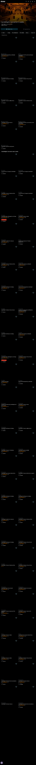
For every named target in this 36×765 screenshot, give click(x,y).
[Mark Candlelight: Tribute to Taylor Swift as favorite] (33, 594)
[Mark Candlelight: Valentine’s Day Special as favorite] (16, 129)
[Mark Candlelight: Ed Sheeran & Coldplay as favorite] (16, 61)
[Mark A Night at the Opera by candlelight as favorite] (33, 247)
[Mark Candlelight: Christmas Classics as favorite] (16, 105)
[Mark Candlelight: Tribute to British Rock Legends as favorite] (33, 456)
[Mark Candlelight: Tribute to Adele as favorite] (33, 199)
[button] (3, 33)
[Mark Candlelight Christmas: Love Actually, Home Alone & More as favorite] (33, 105)
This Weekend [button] (15, 32)
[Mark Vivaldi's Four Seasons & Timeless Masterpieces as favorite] (33, 224)
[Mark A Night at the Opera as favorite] (16, 364)
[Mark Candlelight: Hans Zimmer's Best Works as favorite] (16, 456)
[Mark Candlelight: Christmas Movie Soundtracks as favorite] (16, 664)
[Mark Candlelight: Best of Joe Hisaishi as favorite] (16, 571)
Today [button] (9, 32)
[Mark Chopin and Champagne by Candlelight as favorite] (33, 270)
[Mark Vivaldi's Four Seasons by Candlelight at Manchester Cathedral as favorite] (33, 292)
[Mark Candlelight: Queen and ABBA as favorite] (33, 433)
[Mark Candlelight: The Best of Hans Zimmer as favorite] (33, 61)
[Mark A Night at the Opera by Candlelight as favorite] (33, 316)
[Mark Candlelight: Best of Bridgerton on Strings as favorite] (16, 199)
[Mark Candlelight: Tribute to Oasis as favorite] (33, 387)
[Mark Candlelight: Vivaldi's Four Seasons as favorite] (16, 224)
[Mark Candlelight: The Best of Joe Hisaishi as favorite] (33, 571)
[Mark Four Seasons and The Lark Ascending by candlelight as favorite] (33, 37)
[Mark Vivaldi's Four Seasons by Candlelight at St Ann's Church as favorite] (16, 387)
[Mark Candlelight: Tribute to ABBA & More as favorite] (16, 83)
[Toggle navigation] (34, 1)
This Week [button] (22, 32)
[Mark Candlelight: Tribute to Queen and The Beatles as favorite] (16, 594)
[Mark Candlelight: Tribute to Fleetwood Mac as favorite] (33, 83)
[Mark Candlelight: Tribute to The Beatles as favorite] (16, 433)
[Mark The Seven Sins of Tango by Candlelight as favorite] (16, 154)
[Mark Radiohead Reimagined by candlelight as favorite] (16, 37)
